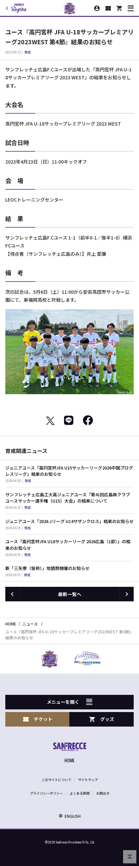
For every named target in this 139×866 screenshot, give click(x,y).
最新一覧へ (69, 594)
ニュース (30, 623)
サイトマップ (88, 779)
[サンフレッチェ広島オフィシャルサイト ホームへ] (69, 753)
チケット (37, 719)
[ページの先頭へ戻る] (129, 856)
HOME (10, 623)
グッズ (101, 719)
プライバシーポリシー (46, 793)
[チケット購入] (108, 8)
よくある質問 (80, 793)
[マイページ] (97, 8)
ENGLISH (70, 816)
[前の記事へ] (12, 594)
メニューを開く (69, 701)
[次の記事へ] (127, 594)
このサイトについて (56, 779)
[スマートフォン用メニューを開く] (130, 8)
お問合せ (102, 793)
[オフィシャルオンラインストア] (119, 8)
